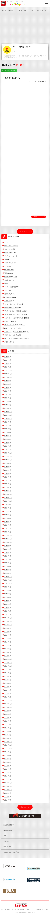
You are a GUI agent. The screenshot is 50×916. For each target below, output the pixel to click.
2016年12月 (8, 743)
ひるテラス (7, 292)
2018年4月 (7, 688)
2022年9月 (7, 506)
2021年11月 (8, 540)
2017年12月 (8, 702)
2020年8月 (7, 592)
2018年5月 (7, 685)
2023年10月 (8, 461)
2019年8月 (7, 633)
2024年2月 (7, 447)
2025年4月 (7, 399)
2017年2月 (7, 736)
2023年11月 (8, 458)
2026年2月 (7, 365)
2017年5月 (7, 726)
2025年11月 (8, 375)
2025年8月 (7, 386)
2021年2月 (7, 571)
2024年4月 (7, 441)
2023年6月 (7, 475)
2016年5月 (7, 767)
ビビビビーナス (9, 302)
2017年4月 (7, 729)
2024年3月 (7, 444)
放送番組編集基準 (9, 826)
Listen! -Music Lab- (10, 254)
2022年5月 (7, 520)
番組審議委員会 (8, 832)
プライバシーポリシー (6, 909)
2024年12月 (8, 413)
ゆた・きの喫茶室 (9, 251)
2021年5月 (7, 561)
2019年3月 (7, 650)
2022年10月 (8, 502)
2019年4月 (7, 647)
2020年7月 (7, 595)
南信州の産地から (9, 295)
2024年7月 (7, 430)
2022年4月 (7, 523)
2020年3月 (7, 609)
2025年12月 (8, 372)
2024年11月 (8, 417)
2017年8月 (7, 716)
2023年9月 (7, 465)
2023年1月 (7, 492)
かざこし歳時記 (9, 343)
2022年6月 (7, 516)
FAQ (5, 837)
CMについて (38, 909)
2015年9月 (7, 795)
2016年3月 (7, 774)
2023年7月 (7, 472)
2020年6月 (7, 599)
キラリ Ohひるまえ (10, 264)
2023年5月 (7, 478)
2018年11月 (8, 664)
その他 (6, 244)
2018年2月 (7, 695)
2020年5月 (7, 602)
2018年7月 (7, 678)
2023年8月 (7, 468)
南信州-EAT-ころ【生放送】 (12, 309)
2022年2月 (7, 530)
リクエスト (46, 909)
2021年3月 (7, 568)
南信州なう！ (8, 285)
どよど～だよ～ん (12, 78)
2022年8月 (7, 509)
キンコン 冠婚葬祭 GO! (11, 288)
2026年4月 (7, 358)
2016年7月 (7, 760)
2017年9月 (7, 712)
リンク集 (6, 843)
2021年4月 (7, 564)
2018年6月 (7, 681)
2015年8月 (7, 798)
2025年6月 (7, 393)
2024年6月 (7, 434)
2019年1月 (7, 657)
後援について (7, 848)
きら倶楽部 (7, 268)
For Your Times (9, 271)
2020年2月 (7, 613)
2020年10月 (8, 585)
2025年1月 (7, 410)
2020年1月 (7, 616)
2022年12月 (8, 496)
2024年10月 (8, 420)
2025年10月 (8, 379)
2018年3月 (7, 692)
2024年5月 (7, 437)
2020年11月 (8, 582)
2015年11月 (8, 788)
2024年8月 (7, 427)
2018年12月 (8, 661)
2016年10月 (8, 750)
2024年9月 (7, 423)
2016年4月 (7, 771)
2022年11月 (8, 499)
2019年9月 (7, 630)
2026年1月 (7, 368)
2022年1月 (7, 533)
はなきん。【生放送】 (10, 323)
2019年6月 (7, 640)
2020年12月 (8, 578)
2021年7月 (7, 554)
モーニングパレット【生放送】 (13, 306)
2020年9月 (7, 588)
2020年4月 (7, 606)
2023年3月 (7, 485)
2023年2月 (7, 489)
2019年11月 (8, 623)
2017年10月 (8, 709)
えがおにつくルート (10, 282)
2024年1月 (7, 451)
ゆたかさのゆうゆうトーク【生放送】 (16, 316)
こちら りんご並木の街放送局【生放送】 (16, 333)
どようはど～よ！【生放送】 (26, 10)
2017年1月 (7, 740)
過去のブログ (25, 809)
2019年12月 (8, 619)
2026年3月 (7, 362)
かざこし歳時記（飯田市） (22, 47)
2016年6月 (7, 764)
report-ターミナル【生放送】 (13, 330)
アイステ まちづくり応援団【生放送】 (16, 312)
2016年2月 (7, 777)
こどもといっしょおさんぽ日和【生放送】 (17, 319)
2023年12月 (8, 454)
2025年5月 (7, 396)
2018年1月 (7, 698)
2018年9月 (7, 671)
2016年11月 (8, 747)
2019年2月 (7, 654)
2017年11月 (8, 705)
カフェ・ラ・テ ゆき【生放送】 (14, 326)
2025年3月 (7, 403)
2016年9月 (7, 753)
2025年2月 (7, 406)
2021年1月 (7, 575)
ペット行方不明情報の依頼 (11, 854)
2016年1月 (7, 781)
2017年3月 (7, 733)
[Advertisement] (25, 27)
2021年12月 (8, 537)
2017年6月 (7, 722)
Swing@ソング (9, 261)
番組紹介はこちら (38, 216)
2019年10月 (8, 626)
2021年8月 (7, 551)
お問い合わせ (30, 909)
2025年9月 (7, 382)
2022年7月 (7, 513)
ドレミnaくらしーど (10, 257)
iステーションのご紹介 (19, 909)
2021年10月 (8, 544)
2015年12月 (8, 784)
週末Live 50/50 (8, 275)
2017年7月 (7, 719)
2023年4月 (7, 482)
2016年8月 (7, 757)
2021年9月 (7, 547)
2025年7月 (7, 389)
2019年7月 (7, 637)
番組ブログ (12, 10)
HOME (5, 10)
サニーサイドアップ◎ (11, 247)
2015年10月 (8, 791)
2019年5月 (7, 643)
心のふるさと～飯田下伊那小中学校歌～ (16, 340)
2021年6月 (7, 558)
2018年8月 (7, 674)
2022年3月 (7, 527)
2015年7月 (7, 802)
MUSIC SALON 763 (10, 299)
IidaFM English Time (10, 278)
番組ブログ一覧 (25, 231)
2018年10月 (8, 667)
